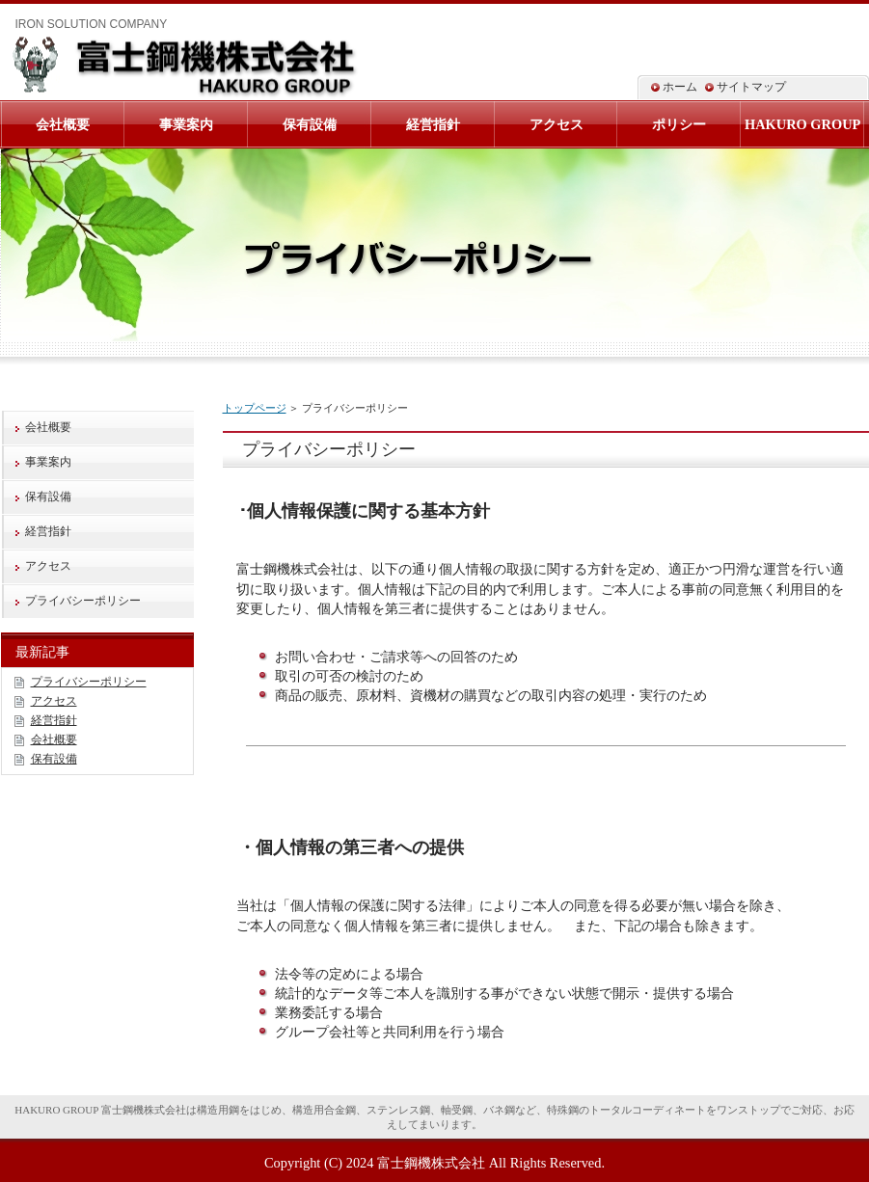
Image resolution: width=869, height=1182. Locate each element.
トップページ (254, 408)
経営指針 (48, 531)
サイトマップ (751, 87)
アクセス (48, 566)
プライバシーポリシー (83, 600)
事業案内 (48, 462)
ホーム (680, 87)
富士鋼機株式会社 (431, 1162)
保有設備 (48, 496)
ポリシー (679, 124)
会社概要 (48, 427)
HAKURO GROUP (802, 124)
